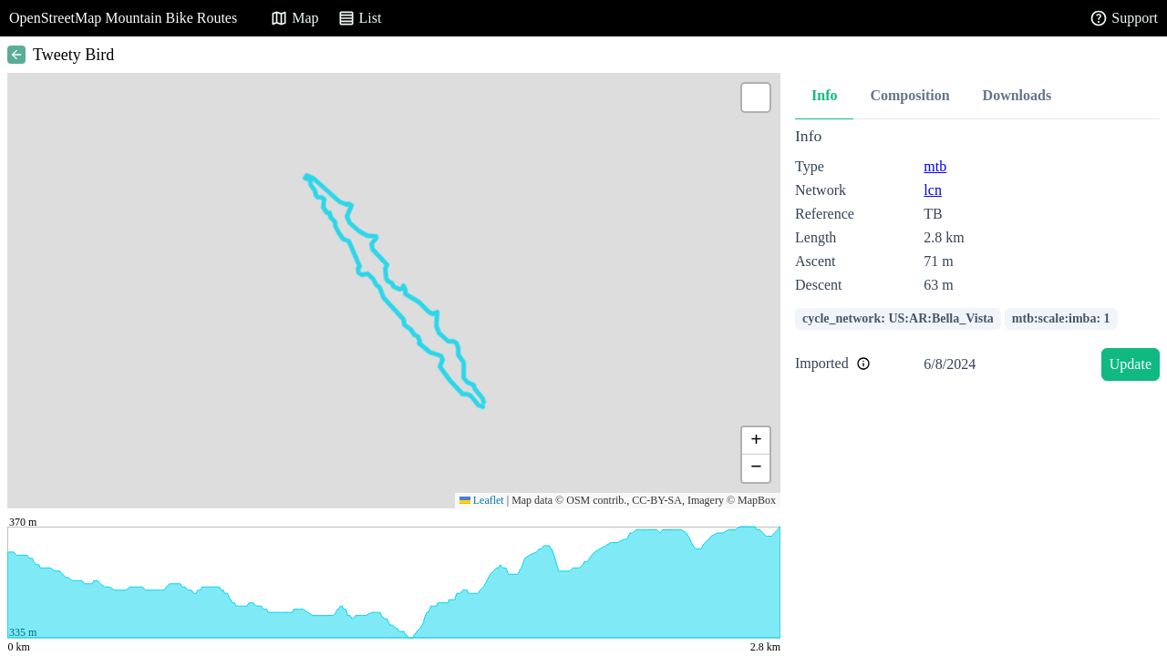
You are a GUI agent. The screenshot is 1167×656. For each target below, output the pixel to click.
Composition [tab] (909, 95)
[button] (755, 97)
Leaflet (482, 500)
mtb (935, 166)
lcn (933, 190)
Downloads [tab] (1017, 95)
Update (1131, 364)
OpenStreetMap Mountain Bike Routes (123, 18)
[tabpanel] (977, 257)
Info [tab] (824, 95)
